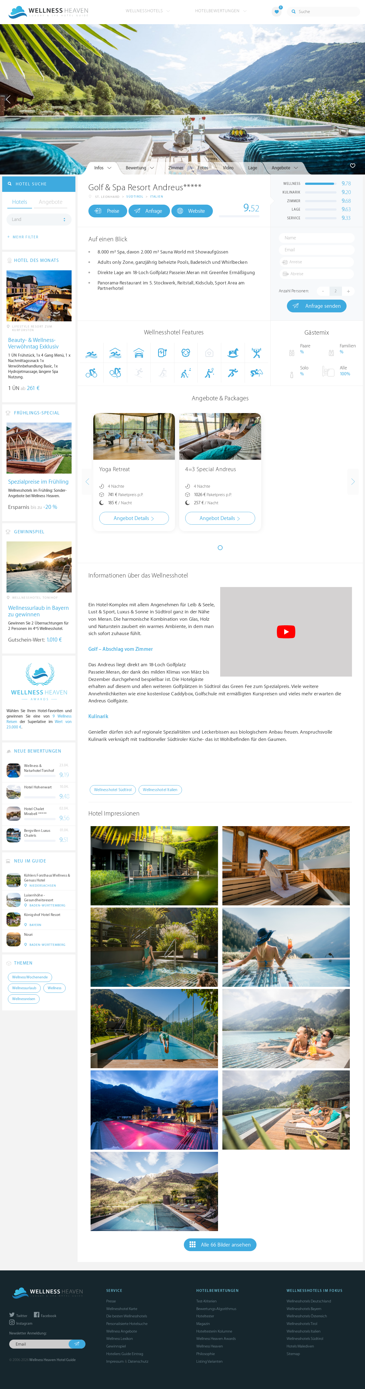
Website (191, 211)
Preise (106, 211)
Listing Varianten (209, 1361)
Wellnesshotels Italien (304, 1331)
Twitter (18, 1316)
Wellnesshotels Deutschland (309, 1301)
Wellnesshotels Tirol (302, 1323)
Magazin (203, 1323)
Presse (111, 1301)
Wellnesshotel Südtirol (113, 790)
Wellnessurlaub (24, 988)
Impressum (115, 1361)
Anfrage (148, 211)
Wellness (54, 988)
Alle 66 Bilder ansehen (220, 1244)
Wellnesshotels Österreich (307, 1316)
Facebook (45, 1316)
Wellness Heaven (209, 1346)
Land (16, 219)
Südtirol (134, 196)
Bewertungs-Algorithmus (216, 1308)
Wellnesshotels (148, 10)
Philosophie (205, 1354)
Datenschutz (138, 1361)
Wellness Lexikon (119, 1338)
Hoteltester (205, 1316)
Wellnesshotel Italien (160, 790)
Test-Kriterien (206, 1301)
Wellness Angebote (121, 1331)
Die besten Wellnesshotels (126, 1316)
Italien (157, 196)
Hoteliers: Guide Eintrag (124, 1354)
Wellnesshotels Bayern (304, 1308)
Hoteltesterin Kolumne (214, 1331)
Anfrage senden (317, 306)
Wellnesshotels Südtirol (305, 1338)
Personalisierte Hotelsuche (127, 1323)
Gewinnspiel (116, 1346)
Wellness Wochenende (30, 977)
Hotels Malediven (300, 1346)
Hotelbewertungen (221, 10)
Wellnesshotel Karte (121, 1308)
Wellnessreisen (23, 999)
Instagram (20, 1323)
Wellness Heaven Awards (216, 1338)
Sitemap (293, 1354)
